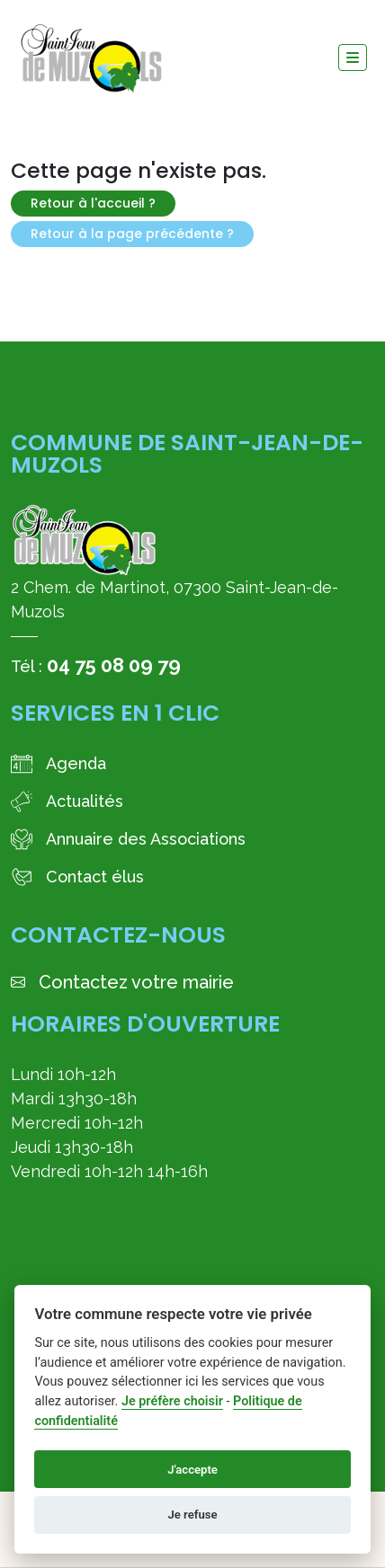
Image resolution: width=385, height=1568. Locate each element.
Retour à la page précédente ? (132, 234)
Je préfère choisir (172, 1401)
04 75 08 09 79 (114, 665)
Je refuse (192, 1514)
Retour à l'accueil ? (93, 203)
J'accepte (192, 1469)
